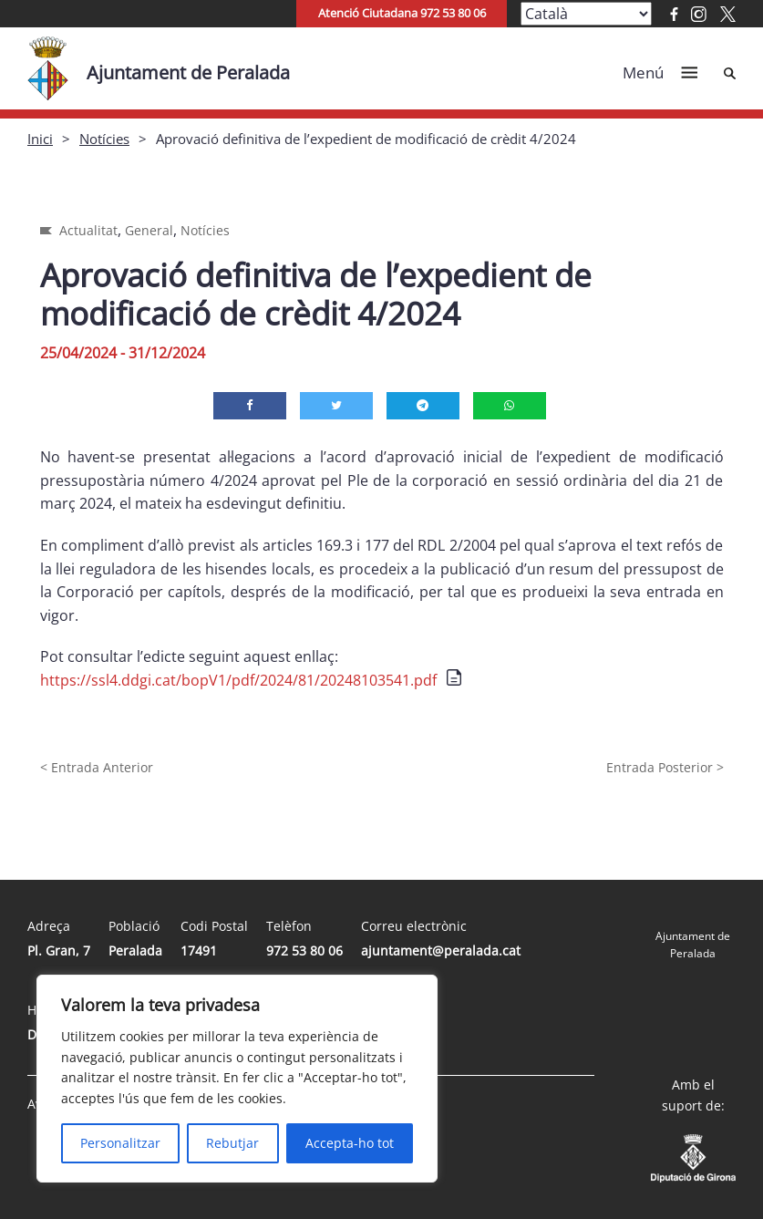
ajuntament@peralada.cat (441, 950)
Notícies (104, 138)
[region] (237, 1079)
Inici (40, 138)
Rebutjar (232, 1143)
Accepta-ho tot (349, 1143)
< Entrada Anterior (96, 767)
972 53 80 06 (304, 950)
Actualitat (88, 230)
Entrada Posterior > (665, 767)
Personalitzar (120, 1143)
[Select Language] (586, 14)
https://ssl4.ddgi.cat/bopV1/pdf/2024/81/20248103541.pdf (238, 680)
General (149, 230)
